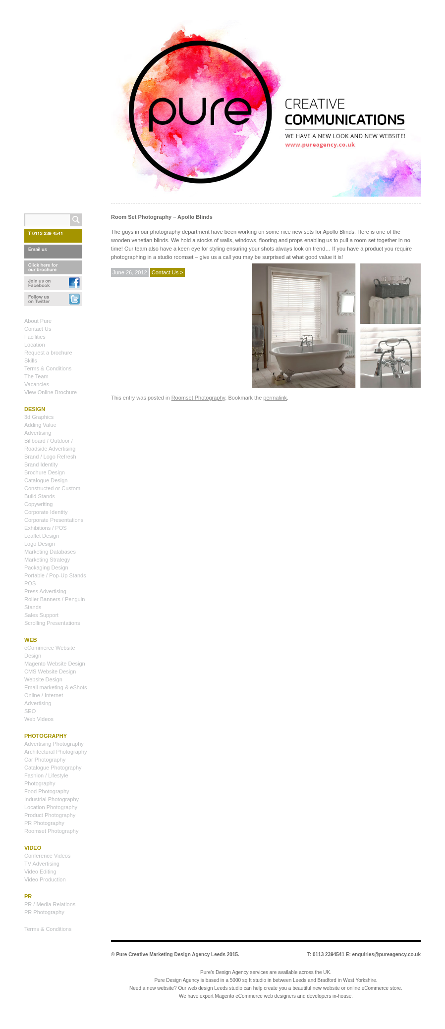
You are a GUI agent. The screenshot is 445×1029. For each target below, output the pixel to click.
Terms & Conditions (47, 368)
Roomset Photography (198, 398)
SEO (30, 711)
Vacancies (36, 384)
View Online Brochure (50, 392)
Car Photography (44, 760)
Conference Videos (47, 856)
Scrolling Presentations (52, 623)
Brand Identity (41, 464)
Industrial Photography (51, 799)
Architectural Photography (55, 752)
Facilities (35, 337)
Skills (30, 360)
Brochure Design (44, 472)
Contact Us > (167, 272)
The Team (36, 376)
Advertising (37, 433)
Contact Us (37, 329)
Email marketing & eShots (55, 687)
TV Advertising (41, 864)
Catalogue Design (45, 480)
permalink (275, 398)
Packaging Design (46, 567)
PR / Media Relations (49, 904)
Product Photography (49, 815)
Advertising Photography (54, 744)
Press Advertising (45, 591)
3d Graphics (39, 417)
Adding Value (40, 425)
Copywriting (38, 504)
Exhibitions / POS (45, 528)
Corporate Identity (45, 512)
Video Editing (40, 872)
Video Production (45, 879)
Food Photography (46, 791)
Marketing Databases (50, 552)
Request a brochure (48, 353)
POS (30, 583)
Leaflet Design (41, 536)
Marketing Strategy (47, 560)
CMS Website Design (50, 671)
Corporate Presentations (53, 520)
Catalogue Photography (53, 768)
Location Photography (50, 807)
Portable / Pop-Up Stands (55, 575)
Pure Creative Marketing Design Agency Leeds (170, 954)
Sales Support (41, 615)
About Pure (38, 321)
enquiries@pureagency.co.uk (386, 954)
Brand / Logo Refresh (50, 457)
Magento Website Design (54, 664)
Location (34, 345)
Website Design (43, 679)
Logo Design (39, 544)
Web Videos (39, 719)
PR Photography (44, 823)
